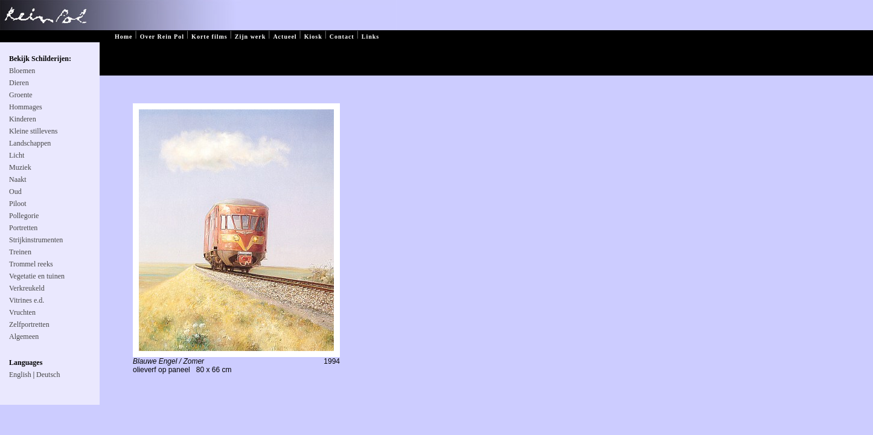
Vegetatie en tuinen (37, 276)
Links (370, 36)
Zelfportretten (29, 324)
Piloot (18, 203)
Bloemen (22, 70)
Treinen (20, 252)
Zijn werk (250, 36)
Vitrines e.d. (26, 300)
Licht (16, 155)
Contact (342, 36)
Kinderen (22, 119)
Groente (21, 95)
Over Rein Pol (162, 36)
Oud (15, 191)
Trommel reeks (31, 264)
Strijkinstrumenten (36, 240)
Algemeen (24, 336)
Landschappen (30, 143)
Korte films (209, 36)
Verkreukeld (27, 288)
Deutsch (48, 374)
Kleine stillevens (33, 131)
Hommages (25, 107)
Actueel (284, 36)
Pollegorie (24, 215)
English (20, 374)
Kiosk (313, 36)
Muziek (20, 167)
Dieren (19, 83)
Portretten (23, 228)
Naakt (18, 179)
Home (124, 36)
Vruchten (22, 312)
